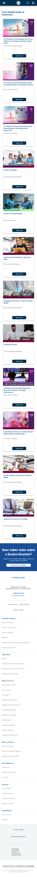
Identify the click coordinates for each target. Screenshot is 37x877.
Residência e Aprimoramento (11, 705)
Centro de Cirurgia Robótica (10, 756)
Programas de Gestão (9, 725)
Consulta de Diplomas (9, 798)
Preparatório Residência (9, 700)
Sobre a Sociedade (8, 622)
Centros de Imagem (8, 746)
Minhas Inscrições (7, 803)
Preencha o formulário (18, 565)
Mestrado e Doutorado (9, 715)
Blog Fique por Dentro (8, 647)
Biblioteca (5, 637)
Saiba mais (19, 56)
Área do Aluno (6, 788)
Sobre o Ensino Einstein (9, 627)
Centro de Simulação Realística (11, 751)
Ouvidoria (5, 819)
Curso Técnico (6, 690)
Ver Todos (5, 777)
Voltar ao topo (19, 577)
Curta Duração (6, 720)
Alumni (4, 658)
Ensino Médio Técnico (9, 685)
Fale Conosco (6, 814)
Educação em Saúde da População (13, 663)
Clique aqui (15, 849)
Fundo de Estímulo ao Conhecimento (13, 668)
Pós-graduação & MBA (9, 710)
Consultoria (5, 767)
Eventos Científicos (8, 730)
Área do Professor (7, 793)
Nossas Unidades (7, 632)
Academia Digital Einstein (9, 735)
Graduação (5, 695)
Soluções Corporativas (9, 772)
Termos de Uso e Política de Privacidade (18, 866)
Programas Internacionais (10, 674)
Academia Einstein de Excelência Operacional (16, 642)
